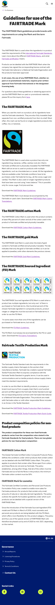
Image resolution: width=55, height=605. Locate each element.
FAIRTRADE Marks (34, 56)
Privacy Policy (9, 561)
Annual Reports (10, 551)
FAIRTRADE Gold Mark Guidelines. (26, 256)
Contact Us (10, 573)
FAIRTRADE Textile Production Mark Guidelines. (32, 408)
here (28, 97)
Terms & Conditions (12, 566)
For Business (9, 10)
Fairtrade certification (10, 59)
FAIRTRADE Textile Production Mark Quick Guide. (32, 413)
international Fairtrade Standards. (38, 53)
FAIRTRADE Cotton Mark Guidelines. (27, 227)
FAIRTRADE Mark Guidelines (24, 190)
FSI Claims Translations (27, 335)
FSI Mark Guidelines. (21, 327)
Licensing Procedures (12, 556)
